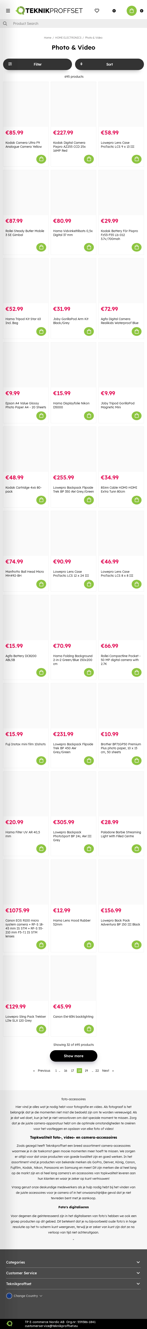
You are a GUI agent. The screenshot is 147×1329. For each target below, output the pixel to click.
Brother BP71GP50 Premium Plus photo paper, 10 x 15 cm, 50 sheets (121, 748)
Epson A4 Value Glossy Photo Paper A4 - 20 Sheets (25, 405)
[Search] (73, 23)
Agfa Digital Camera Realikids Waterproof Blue (119, 321)
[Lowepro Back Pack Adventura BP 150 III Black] (121, 882)
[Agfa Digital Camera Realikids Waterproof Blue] (121, 280)
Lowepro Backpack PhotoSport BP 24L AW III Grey (72, 836)
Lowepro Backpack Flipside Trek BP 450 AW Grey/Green (73, 748)
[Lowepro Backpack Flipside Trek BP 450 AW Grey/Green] (73, 705)
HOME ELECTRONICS (68, 37)
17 (72, 1071)
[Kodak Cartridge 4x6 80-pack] (25, 449)
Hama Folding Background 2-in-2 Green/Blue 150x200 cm (73, 660)
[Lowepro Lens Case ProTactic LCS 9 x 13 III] (121, 104)
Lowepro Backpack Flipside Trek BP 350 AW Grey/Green (73, 489)
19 (86, 1071)
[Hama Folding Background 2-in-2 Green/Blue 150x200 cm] (73, 617)
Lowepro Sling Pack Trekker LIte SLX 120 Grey (25, 1019)
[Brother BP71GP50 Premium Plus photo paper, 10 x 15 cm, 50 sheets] (121, 705)
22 (97, 1071)
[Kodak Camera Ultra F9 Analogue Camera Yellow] (25, 104)
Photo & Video (93, 37)
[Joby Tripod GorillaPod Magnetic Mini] (121, 364)
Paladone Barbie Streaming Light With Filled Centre (121, 834)
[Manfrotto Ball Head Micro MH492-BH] (25, 533)
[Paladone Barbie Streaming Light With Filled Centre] (121, 794)
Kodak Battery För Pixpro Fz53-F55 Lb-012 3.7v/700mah (119, 235)
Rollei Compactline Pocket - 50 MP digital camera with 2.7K (121, 660)
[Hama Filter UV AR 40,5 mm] (25, 794)
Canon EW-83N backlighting (73, 1017)
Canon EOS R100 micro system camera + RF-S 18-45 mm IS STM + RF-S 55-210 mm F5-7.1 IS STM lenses (24, 928)
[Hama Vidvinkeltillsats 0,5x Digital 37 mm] (73, 192)
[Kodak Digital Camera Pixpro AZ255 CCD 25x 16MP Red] (73, 104)
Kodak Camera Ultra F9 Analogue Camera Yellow (23, 145)
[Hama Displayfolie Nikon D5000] (73, 364)
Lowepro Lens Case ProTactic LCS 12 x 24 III (71, 574)
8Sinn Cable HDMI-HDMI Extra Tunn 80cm (119, 489)
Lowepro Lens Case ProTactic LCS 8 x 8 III (117, 574)
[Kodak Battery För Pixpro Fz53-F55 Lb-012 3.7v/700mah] (121, 192)
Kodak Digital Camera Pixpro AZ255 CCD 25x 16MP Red (69, 147)
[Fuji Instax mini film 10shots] (25, 705)
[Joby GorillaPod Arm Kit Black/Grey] (73, 280)
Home (47, 37)
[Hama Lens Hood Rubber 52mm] (73, 882)
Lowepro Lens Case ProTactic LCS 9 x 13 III (117, 145)
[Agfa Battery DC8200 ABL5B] (25, 617)
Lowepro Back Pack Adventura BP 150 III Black (120, 922)
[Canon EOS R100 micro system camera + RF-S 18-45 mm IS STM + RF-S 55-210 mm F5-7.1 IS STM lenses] (25, 882)
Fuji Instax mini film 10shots (25, 744)
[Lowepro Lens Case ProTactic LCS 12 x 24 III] (73, 533)
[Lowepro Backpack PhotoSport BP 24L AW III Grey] (73, 794)
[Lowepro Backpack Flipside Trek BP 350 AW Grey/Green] (73, 449)
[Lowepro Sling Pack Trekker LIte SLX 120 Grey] (25, 978)
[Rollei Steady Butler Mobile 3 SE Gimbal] (25, 192)
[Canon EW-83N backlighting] (73, 978)
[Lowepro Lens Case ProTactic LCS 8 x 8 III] (121, 533)
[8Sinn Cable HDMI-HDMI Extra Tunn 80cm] (121, 449)
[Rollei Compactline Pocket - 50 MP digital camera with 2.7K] (121, 617)
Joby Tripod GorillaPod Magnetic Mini (118, 405)
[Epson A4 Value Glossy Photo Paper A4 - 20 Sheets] (25, 364)
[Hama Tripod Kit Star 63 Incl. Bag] (25, 280)
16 (65, 1071)
